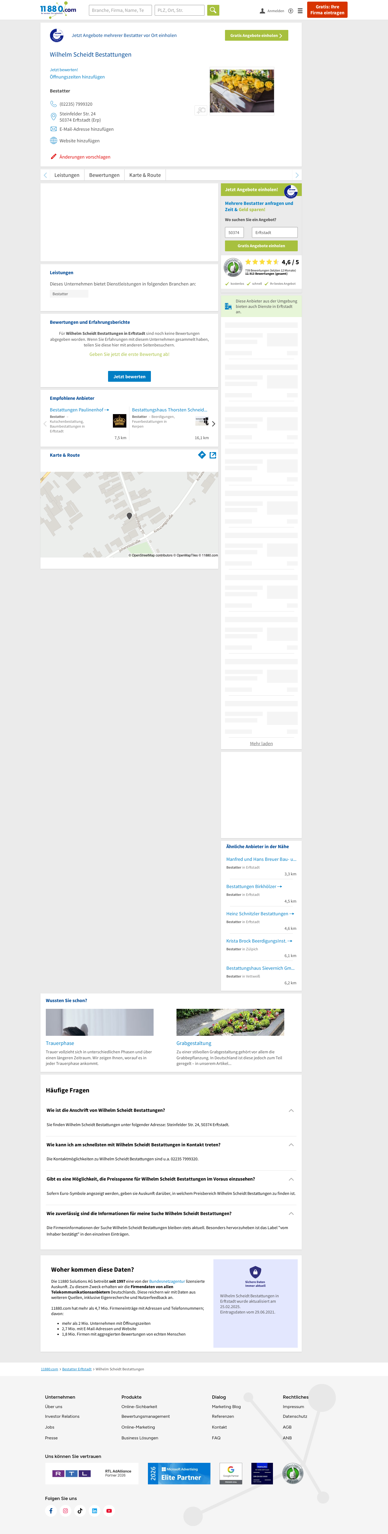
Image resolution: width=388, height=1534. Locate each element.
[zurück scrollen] (45, 174)
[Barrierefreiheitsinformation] (293, 10)
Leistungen (66, 174)
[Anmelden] (274, 10)
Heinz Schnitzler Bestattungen (257, 913)
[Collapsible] (291, 1110)
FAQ (216, 1437)
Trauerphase (60, 1043)
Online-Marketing (138, 1427)
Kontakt (219, 1427)
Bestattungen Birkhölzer (251, 886)
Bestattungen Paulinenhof (76, 410)
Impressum (293, 1406)
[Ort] (180, 10)
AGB (287, 1427)
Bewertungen (104, 174)
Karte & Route (145, 174)
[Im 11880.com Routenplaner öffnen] (202, 454)
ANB (287, 1437)
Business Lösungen (140, 1437)
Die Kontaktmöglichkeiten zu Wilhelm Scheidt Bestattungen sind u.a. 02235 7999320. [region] (123, 1158)
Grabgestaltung (193, 1043)
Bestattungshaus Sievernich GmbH (261, 968)
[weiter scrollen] (297, 174)
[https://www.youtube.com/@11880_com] (109, 1511)
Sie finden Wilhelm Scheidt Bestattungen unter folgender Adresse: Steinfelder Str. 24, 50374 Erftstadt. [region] (138, 1124)
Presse (51, 1437)
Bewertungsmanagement (146, 1416)
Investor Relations (62, 1416)
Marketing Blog (226, 1406)
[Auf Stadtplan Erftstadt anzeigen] (213, 454)
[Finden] (213, 10)
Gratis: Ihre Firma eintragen (327, 10)
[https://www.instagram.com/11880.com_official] (65, 1511)
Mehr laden (261, 743)
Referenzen (223, 1416)
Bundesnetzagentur (167, 1281)
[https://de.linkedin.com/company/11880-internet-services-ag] (95, 1511)
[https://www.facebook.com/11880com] (51, 1511)
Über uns (53, 1406)
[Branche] (120, 10)
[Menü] (302, 10)
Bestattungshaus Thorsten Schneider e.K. (170, 410)
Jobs (49, 1427)
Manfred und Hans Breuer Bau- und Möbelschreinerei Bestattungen (261, 859)
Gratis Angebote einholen (256, 35)
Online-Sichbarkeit (139, 1406)
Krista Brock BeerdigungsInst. (256, 941)
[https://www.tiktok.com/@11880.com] (80, 1511)
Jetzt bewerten (129, 376)
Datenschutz (295, 1416)
